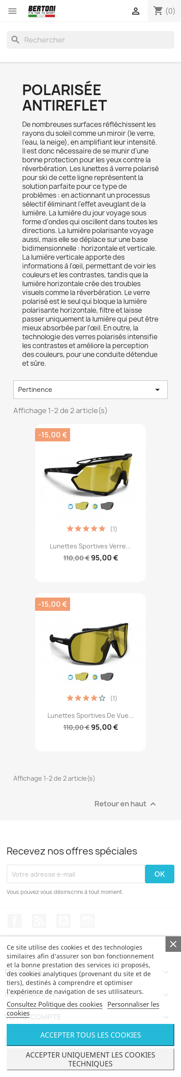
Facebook (15, 921)
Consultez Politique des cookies (54, 1004)
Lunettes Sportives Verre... (90, 546)
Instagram (87, 921)
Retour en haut (126, 804)
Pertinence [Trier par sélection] (90, 389)
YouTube (63, 921)
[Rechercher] (90, 40)
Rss (39, 921)
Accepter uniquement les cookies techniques (90, 1059)
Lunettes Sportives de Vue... (90, 715)
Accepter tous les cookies (90, 1035)
